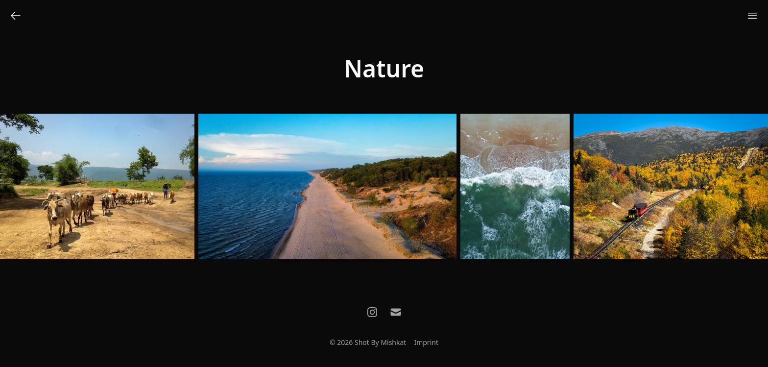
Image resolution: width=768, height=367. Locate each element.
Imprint (426, 342)
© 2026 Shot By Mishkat (368, 342)
